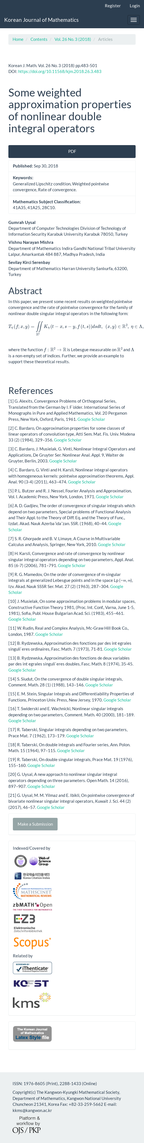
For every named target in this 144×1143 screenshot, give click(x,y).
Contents (39, 39)
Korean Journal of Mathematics (41, 19)
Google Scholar (91, 419)
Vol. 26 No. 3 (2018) (73, 39)
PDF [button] (72, 151)
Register (113, 5)
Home (18, 39)
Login (135, 5)
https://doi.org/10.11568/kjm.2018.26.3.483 (59, 71)
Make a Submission (35, 823)
